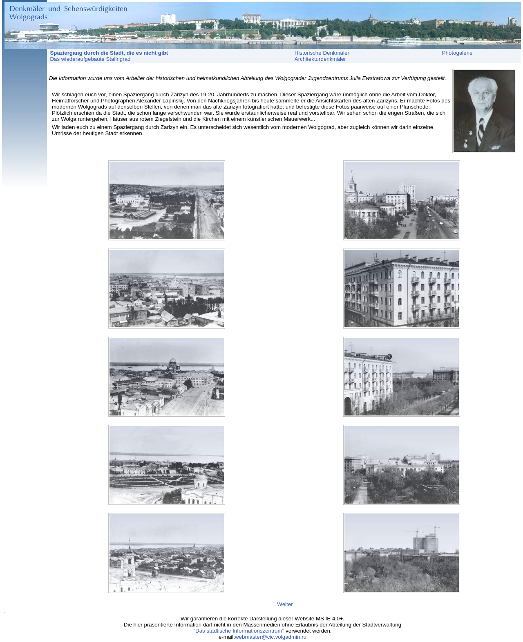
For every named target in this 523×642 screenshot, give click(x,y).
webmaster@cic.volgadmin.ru (270, 637)
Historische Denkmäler (322, 53)
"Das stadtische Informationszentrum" (238, 631)
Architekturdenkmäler (320, 59)
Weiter (285, 604)
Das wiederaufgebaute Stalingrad (89, 59)
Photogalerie (457, 53)
